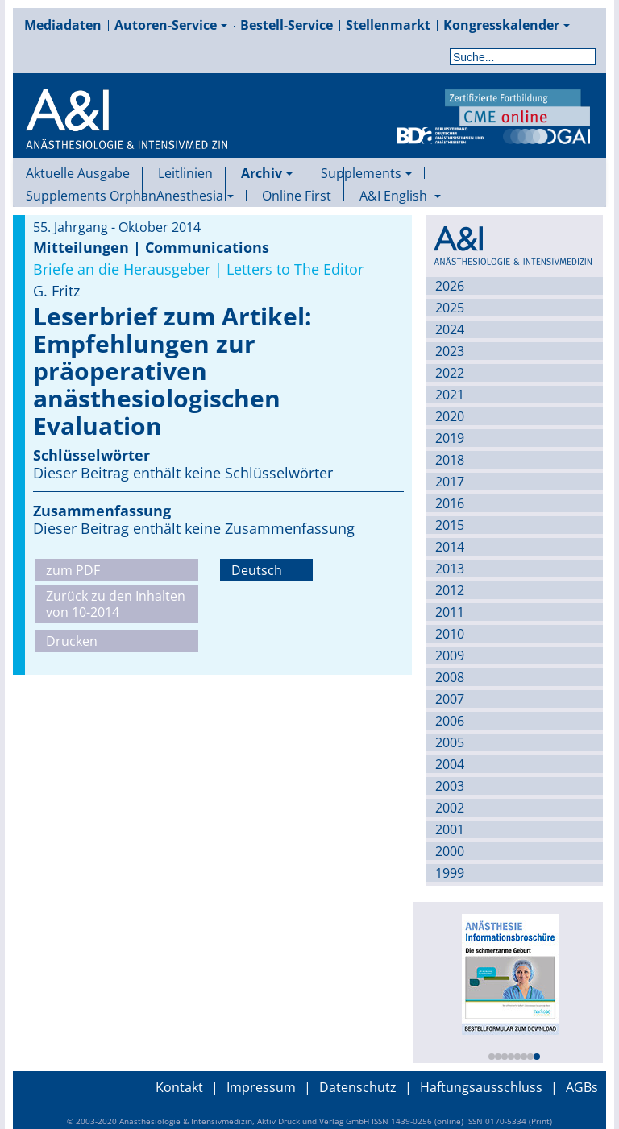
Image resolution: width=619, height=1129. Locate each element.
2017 (449, 481)
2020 (449, 416)
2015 (449, 525)
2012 (449, 590)
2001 (449, 829)
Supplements (366, 173)
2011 (449, 612)
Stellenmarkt (388, 25)
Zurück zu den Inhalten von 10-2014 (115, 604)
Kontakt (179, 1087)
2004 (449, 764)
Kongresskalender (506, 25)
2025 (449, 307)
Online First (296, 195)
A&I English (400, 195)
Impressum (261, 1087)
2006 (449, 720)
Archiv (267, 173)
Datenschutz (358, 1087)
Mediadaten (63, 25)
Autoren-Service (170, 25)
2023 (449, 351)
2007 (449, 699)
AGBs (582, 1087)
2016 (449, 503)
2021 (449, 394)
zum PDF (73, 570)
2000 (449, 851)
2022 (449, 373)
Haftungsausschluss (481, 1087)
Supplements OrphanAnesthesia (130, 195)
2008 (449, 677)
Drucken (72, 641)
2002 (449, 807)
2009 (449, 655)
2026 (449, 286)
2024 (449, 329)
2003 (449, 786)
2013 (449, 568)
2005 (449, 742)
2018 (449, 460)
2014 (449, 547)
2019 (449, 438)
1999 (449, 873)
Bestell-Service (286, 25)
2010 (449, 634)
